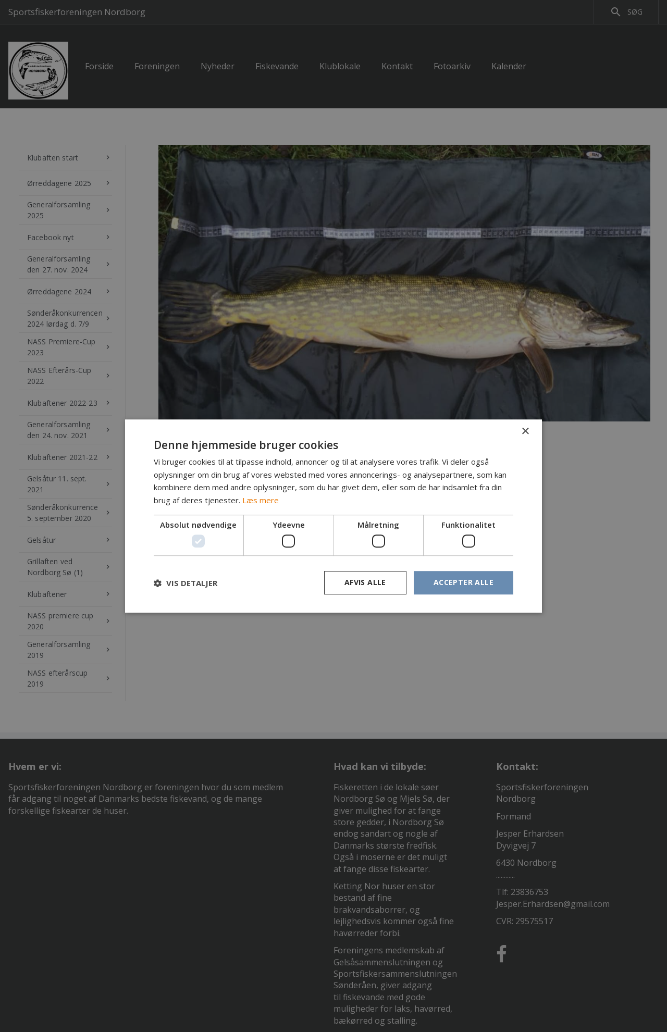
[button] (185, 583)
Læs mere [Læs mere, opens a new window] (260, 500)
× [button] (525, 432)
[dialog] (333, 516)
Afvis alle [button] (365, 583)
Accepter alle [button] (463, 583)
